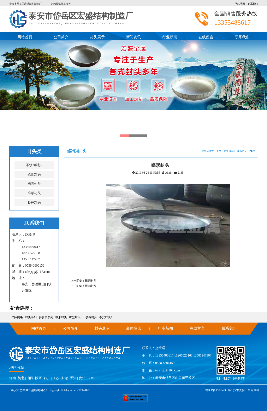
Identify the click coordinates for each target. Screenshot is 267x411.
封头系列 (31, 317)
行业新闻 (169, 37)
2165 (180, 172)
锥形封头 (34, 193)
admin (168, 172)
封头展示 (97, 37)
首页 (218, 151)
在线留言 (205, 37)
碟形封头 (34, 174)
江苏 (56, 378)
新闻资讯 (133, 37)
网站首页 (24, 37)
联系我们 (253, 3)
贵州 (82, 378)
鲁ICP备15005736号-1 (218, 390)
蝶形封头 (91, 286)
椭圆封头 (34, 183)
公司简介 (61, 37)
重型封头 (75, 317)
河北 (21, 378)
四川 (47, 378)
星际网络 (17, 317)
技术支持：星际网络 (246, 390)
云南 (90, 378)
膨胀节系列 (46, 317)
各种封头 (34, 202)
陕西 (38, 378)
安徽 (64, 378)
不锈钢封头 (34, 165)
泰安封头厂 (106, 317)
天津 (73, 378)
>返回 (252, 151)
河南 (12, 378)
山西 (30, 378)
